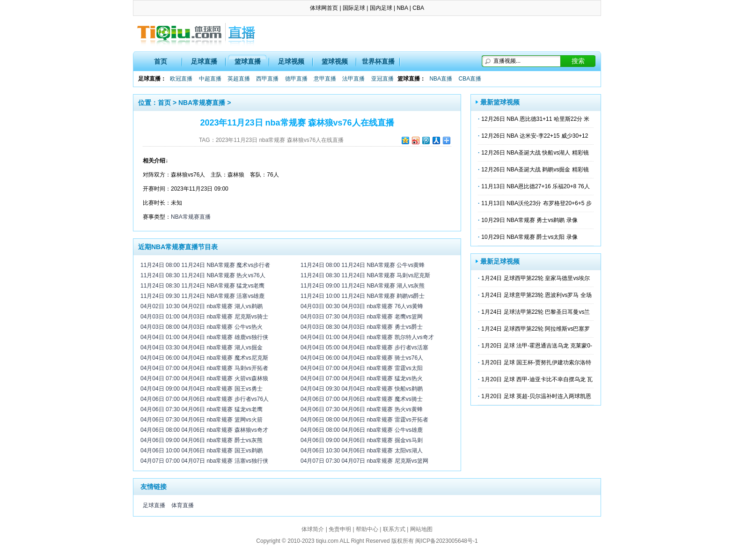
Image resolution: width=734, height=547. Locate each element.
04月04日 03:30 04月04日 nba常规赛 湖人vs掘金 (201, 347)
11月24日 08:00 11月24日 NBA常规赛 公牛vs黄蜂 (363, 265)
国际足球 (354, 8)
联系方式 (394, 529)
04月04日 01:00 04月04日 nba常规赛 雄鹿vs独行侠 (204, 337)
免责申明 (340, 529)
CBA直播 (469, 78)
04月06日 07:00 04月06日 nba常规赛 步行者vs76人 (204, 399)
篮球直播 (248, 61)
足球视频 (291, 61)
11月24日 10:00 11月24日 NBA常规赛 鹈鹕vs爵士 (363, 296)
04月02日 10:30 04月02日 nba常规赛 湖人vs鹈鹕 (201, 306)
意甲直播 (325, 78)
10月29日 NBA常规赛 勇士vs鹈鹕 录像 (529, 220)
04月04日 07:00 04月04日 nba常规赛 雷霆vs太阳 (362, 368)
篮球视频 (335, 61)
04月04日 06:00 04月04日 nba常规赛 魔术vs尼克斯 (204, 358)
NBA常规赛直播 (201, 102)
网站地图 (421, 529)
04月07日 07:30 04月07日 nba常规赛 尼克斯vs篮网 (364, 461)
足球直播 (204, 61)
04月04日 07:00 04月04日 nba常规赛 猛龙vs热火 (362, 378)
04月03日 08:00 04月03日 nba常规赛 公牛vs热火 (201, 327)
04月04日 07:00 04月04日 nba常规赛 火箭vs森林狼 (204, 378)
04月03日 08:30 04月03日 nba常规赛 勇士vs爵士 (362, 327)
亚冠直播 (382, 78)
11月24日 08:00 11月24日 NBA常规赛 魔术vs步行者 (205, 265)
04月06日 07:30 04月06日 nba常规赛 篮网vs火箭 (201, 419)
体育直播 (182, 505)
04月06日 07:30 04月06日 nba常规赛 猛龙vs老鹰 (201, 409)
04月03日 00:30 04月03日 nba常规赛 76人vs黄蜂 (362, 306)
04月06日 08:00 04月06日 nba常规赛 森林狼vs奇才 (204, 430)
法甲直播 (353, 78)
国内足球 (381, 8)
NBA (402, 8)
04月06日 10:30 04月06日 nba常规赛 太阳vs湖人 (362, 450)
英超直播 (239, 78)
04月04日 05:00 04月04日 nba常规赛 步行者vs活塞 (364, 347)
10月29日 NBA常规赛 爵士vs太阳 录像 (529, 237)
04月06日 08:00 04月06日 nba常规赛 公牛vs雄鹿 (362, 430)
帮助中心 (367, 529)
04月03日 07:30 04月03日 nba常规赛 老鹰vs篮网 (362, 316)
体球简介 (312, 529)
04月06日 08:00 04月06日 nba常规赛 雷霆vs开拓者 (364, 419)
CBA (418, 8)
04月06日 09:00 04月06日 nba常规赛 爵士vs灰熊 (201, 440)
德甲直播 (296, 78)
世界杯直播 (378, 61)
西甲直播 (267, 78)
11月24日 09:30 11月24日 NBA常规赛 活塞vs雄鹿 (202, 296)
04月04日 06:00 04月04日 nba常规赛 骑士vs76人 (362, 358)
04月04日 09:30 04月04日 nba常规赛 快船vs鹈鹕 (362, 388)
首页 (160, 61)
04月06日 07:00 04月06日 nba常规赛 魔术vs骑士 (362, 399)
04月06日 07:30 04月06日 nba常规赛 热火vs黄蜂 (362, 409)
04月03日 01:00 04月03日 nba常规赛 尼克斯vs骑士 (204, 316)
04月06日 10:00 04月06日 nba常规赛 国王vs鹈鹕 (201, 450)
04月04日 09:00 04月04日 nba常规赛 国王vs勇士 (201, 388)
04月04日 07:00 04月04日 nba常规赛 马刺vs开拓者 (204, 368)
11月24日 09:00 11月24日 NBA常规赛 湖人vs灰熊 (363, 285)
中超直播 (210, 78)
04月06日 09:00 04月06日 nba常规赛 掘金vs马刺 (362, 440)
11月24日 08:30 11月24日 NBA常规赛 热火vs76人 (202, 275)
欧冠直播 (181, 78)
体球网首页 (324, 8)
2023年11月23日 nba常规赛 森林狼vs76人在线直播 (280, 140)
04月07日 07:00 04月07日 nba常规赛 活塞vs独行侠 (204, 461)
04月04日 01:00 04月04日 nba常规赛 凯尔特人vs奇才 (367, 337)
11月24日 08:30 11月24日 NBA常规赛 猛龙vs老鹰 (202, 285)
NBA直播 (440, 78)
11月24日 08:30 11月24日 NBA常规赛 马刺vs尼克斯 (365, 275)
